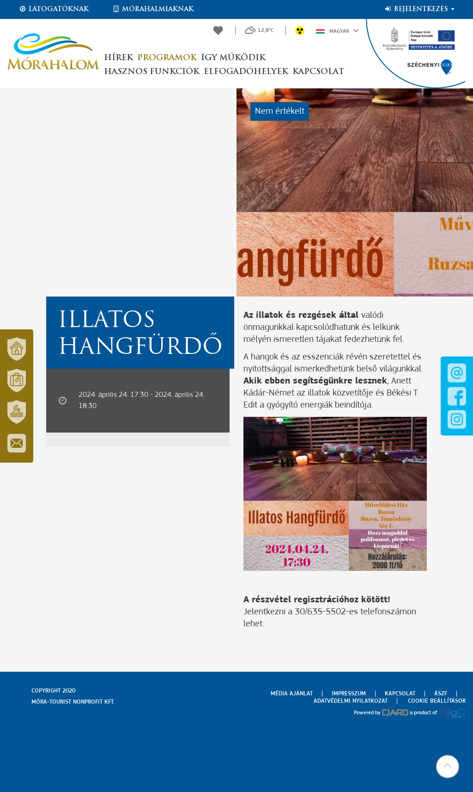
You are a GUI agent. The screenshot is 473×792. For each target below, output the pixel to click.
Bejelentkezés (419, 9)
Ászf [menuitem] (440, 694)
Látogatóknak (53, 9)
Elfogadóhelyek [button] (246, 72)
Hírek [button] (118, 58)
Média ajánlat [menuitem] (292, 694)
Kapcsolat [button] (318, 72)
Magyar (337, 30)
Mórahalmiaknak (153, 9)
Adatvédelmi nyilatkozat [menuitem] (351, 701)
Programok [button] (166, 58)
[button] (447, 766)
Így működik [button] (233, 58)
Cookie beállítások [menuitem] (437, 701)
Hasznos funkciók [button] (151, 72)
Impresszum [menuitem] (349, 694)
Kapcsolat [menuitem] (400, 694)
